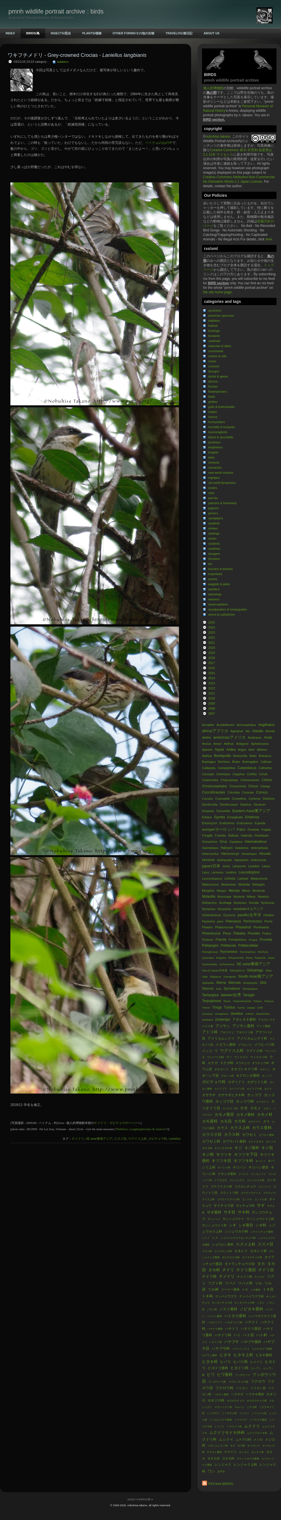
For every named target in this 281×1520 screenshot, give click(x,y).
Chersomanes (250, 780)
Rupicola (260, 957)
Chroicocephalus (214, 786)
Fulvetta (220, 835)
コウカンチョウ (245, 1186)
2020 (211, 647)
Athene (262, 749)
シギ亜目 (246, 1225)
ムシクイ (226, 1439)
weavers (213, 599)
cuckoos (213, 366)
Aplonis (207, 749)
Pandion (268, 915)
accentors (214, 310)
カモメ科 (265, 1114)
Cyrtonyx (255, 798)
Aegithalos (266, 725)
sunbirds (214, 543)
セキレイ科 (258, 1251)
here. (269, 239)
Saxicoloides (209, 964)
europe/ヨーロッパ (218, 829)
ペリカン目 (258, 1388)
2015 (211, 673)
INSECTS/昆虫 (61, 33)
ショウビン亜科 (223, 1244)
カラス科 (232, 1134)
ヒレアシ (256, 1368)
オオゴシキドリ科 (244, 1069)
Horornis (208, 860)
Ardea (230, 750)
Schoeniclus (227, 964)
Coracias (248, 792)
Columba (234, 792)
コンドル (247, 1199)
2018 (211, 658)
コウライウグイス (251, 1193)
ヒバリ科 (240, 1362)
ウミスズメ (241, 1057)
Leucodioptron (249, 872)
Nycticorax (268, 902)
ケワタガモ (220, 1180)
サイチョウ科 (245, 1205)
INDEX (10, 33)
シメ (215, 1237)
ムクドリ (252, 1426)
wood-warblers (218, 604)
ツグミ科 (215, 1283)
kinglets (213, 452)
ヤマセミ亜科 (214, 1452)
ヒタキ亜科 (263, 1355)
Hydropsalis (224, 860)
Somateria (229, 976)
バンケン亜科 (214, 1316)
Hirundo (265, 854)
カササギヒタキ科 (231, 1095)
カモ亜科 (210, 1121)
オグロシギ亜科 (248, 1076)
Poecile (221, 940)
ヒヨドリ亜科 (218, 1368)
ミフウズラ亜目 (258, 1419)
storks (212, 538)
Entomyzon (209, 823)
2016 (211, 668)
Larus (205, 872)
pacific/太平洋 (249, 915)
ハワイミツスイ (241, 1348)
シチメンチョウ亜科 (261, 1231)
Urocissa (207, 1013)
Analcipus (255, 737)
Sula (218, 988)
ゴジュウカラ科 (255, 1180)
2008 (211, 708)
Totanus (269, 1001)
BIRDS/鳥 (33, 33)
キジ (238, 1148)
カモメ (255, 1108)
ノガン (260, 1302)
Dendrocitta (209, 804)
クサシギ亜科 (227, 1173)
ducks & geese (218, 376)
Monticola (258, 890)
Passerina (208, 921)
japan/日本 (211, 866)
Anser (217, 743)
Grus (223, 842)
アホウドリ (227, 1032)
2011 (211, 693)
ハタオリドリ (215, 1322)
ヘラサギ (237, 1394)
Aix (248, 731)
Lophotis (242, 878)
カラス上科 (240, 1128)
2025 (211, 622)
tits (210, 563)
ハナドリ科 (215, 1342)
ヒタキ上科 (243, 1355)
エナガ (213, 1063)
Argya (242, 749)
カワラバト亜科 (234, 1141)
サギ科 (244, 1212)
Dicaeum (260, 804)
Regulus (221, 957)
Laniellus (253, 866)
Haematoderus (256, 842)
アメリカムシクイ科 (252, 1038)
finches (213, 386)
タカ (261, 1264)
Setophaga (255, 970)
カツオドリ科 (230, 1108)
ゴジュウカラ (236, 1180)
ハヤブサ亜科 (251, 1342)
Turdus (229, 1007)
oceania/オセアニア (248, 909)
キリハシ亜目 (258, 1167)
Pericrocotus (253, 921)
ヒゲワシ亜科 (209, 1355)
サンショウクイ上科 (260, 1219)
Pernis (268, 921)
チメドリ (227, 1276)
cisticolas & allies (219, 346)
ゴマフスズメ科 (221, 1186)
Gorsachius (209, 841)
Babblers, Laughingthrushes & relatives (141, 1129)
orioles (212, 487)
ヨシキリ (244, 1452)
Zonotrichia (262, 1013)
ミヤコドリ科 (234, 1426)
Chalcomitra (210, 780)
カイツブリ (220, 1088)
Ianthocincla (258, 860)
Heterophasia (259, 848)
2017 (211, 663)
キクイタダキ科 (223, 1148)
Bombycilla (222, 756)
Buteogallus (250, 761)
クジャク (244, 1174)
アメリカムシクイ (221, 1038)
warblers (214, 589)
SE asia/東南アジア (253, 964)
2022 (211, 637)
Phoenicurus (211, 933)
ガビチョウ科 (214, 1082)
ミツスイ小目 (259, 1413)
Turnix (241, 1007)
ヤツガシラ (253, 1445)
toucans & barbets (220, 569)
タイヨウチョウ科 (252, 1257)
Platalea (239, 933)
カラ (266, 1121)
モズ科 (241, 1445)
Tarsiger (249, 995)
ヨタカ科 (228, 1458)
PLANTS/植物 (91, 33)
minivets (213, 462)
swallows (214, 548)
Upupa (251, 1007)
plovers (213, 513)
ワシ (211, 1471)
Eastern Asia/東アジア (251, 811)
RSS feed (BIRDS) (220, 1483)
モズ (232, 1445)
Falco (241, 829)
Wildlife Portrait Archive (220, 141)
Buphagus (209, 761)
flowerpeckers (217, 391)
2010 (211, 698)
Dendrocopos (229, 804)
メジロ (258, 1439)
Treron (206, 1007)
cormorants (215, 351)
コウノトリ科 (229, 1192)
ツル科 (213, 1289)
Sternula (234, 983)
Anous (206, 743)
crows (212, 361)
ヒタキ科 (210, 1362)
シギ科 (260, 1225)
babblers (214, 320)
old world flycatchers (222, 482)
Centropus (223, 774)
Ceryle (263, 774)
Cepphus (238, 774)
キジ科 (208, 1154)
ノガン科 (212, 1309)
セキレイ (241, 1251)
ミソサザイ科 (229, 1413)
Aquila (219, 750)
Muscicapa (224, 896)
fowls (211, 396)
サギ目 (229, 1212)
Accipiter (208, 725)
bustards (214, 335)
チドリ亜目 (246, 1270)
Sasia (271, 957)
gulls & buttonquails (221, 406)
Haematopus (210, 848)
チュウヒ (260, 1276)
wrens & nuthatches (221, 614)
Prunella (266, 940)
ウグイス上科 (232, 1051)
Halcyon (227, 848)
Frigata (266, 829)
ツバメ (230, 1283)
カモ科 (240, 1121)
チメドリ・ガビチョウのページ (115, 1123)
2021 (211, 642)
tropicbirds (215, 574)
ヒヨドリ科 (239, 1368)
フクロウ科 (224, 1388)
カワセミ (249, 1134)
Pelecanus (233, 921)
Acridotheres (225, 725)
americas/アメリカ (229, 737)
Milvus (246, 890)
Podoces (207, 939)
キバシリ (260, 1161)
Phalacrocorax (224, 927)
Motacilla (208, 896)
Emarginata (235, 817)
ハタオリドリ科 (234, 1322)
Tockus (257, 1001)
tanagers (214, 553)
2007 (211, 713)
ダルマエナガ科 (231, 1257)
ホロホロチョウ (235, 1400)
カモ (244, 1108)
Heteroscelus (210, 853)
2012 (211, 688)
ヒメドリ (256, 1361)
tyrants (212, 579)
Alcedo (270, 731)
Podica (266, 933)
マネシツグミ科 (223, 1407)
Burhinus (224, 761)
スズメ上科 (245, 1244)
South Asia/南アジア (255, 976)
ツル (258, 1283)
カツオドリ (262, 1101)
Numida (254, 902)
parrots (213, 498)
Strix (263, 983)
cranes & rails (217, 356)
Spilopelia (208, 982)
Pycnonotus (228, 952)
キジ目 (267, 1148)
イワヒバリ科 (264, 1045)
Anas (268, 737)
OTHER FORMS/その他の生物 (134, 33)
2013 (211, 683)
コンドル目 (260, 1199)
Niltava (251, 896)
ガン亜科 (207, 1088)
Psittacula (229, 945)
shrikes (213, 528)
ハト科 (261, 1335)
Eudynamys (244, 823)
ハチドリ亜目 (251, 1329)
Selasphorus (238, 970)
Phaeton (207, 927)
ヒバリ (225, 1362)
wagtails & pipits (219, 584)
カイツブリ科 (254, 1088)
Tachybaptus (250, 988)
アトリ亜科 (264, 1026)
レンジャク (222, 1465)
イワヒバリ (245, 1044)
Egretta (219, 817)
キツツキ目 (221, 1161)
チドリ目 (266, 1270)
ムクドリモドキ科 (257, 1433)
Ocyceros (229, 915)
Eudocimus (226, 823)
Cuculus (207, 798)
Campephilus (226, 768)
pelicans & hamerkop (222, 503)
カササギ (209, 1095)
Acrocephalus (246, 725)
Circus (253, 786)
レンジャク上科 (245, 1465)
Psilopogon (210, 945)
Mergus (221, 890)
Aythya (207, 755)
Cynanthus (239, 798)
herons (212, 417)
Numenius (240, 902)
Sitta (204, 976)
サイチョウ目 (224, 1206)
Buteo (236, 761)
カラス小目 (212, 1134)
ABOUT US (211, 33)
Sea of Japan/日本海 (214, 970)
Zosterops (223, 1019)
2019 (211, 652)
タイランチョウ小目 (240, 1264)
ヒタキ (225, 1355)
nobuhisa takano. (218, 136)
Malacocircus (210, 884)
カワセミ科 (211, 1141)
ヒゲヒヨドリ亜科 (262, 1348)
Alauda (257, 731)
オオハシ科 (227, 1075)
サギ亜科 (214, 1212)
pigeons (213, 508)
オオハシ (265, 1069)
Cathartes (265, 768)
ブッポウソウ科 (217, 1381)
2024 (211, 627)
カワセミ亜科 (266, 1135)
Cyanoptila (222, 798)
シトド (206, 1238)
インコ (207, 1051)
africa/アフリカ (215, 731)
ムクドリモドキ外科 (227, 1432)
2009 (211, 703)
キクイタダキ (256, 1141)
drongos (213, 371)
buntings (214, 330)
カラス (222, 1128)
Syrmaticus (231, 989)
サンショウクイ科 (214, 1225)
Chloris (267, 780)
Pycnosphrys (247, 951)
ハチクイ (251, 1322)
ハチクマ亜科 (215, 1328)
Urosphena (222, 1013)
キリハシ (239, 1167)
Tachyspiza (210, 995)
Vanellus (236, 1014)
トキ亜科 (255, 1289)
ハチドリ (232, 1329)
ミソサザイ (213, 1413)
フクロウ (258, 1381)
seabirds (214, 523)
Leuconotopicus (212, 878)
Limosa (230, 878)
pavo (220, 921)
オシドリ (267, 1075)
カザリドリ (236, 1082)
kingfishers (215, 447)
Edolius (207, 817)
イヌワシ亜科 (226, 1045)
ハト (237, 1335)
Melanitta (244, 884)
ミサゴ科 (252, 1407)
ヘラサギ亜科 (255, 1394)
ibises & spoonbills (220, 437)
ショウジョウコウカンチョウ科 (238, 1238)
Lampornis (239, 866)
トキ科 (207, 1296)
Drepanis (208, 811)
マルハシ (239, 1407)
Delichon (269, 798)
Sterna (221, 983)
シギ (232, 1225)
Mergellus (208, 890)
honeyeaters (216, 422)
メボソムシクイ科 (218, 1445)
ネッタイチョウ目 (222, 1302)
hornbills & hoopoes (221, 427)
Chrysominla (237, 786)
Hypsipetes (241, 860)
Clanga (265, 786)
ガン (272, 1082)
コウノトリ (264, 1186)
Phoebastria (261, 927)
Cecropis (208, 774)
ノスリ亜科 (228, 1309)
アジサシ (223, 1026)
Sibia (268, 970)
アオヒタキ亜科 (244, 1019)
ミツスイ (244, 1413)
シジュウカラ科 (236, 1231)
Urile (260, 1007)
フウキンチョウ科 (238, 1381)
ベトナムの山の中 (158, 143)
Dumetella (223, 811)
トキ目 (268, 1289)
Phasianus (243, 927)
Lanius (266, 866)
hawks (212, 411)
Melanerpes (229, 884)
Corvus (262, 792)
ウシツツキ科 (215, 1057)
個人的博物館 (213, 88)
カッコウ (254, 1095)
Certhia (252, 774)
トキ (245, 1289)
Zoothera (208, 1019)
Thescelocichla (242, 1001)
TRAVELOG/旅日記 (179, 33)
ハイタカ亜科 (235, 1316)
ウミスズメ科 (258, 1057)
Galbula (233, 835)
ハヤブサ (231, 1342)
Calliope (265, 761)
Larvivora (217, 872)
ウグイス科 (254, 1051)
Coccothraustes (213, 792)
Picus (227, 933)
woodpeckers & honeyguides (227, 609)
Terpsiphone (211, 1001)
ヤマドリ (230, 1452)
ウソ (229, 1057)
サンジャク (214, 1219)
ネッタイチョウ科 (244, 1302)
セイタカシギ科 (223, 1251)
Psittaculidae (248, 945)
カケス (268, 1088)
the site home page (217, 292)
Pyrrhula (263, 951)
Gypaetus (236, 841)
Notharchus (209, 902)
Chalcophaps (229, 780)
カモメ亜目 (224, 1114)
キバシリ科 (224, 1167)
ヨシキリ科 (257, 1452)
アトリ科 (210, 1032)
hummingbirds (217, 432)
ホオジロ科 (216, 1400)
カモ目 (226, 1121)
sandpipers (215, 518)
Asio (251, 749)
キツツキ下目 (246, 1154)
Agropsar (236, 731)
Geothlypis (261, 835)
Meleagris (258, 884)
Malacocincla (259, 878)
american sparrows (221, 315)
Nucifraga (225, 902)
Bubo (253, 755)
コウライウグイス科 (228, 1199)
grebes (212, 401)
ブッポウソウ (242, 1375)
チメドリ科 (244, 1276)
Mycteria (239, 896)
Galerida (246, 835)
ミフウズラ (240, 1419)
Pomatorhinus (237, 939)
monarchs (214, 467)
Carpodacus (246, 768)
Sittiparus (215, 976)
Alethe (206, 737)
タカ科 (214, 1270)
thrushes (214, 558)
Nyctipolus (209, 909)
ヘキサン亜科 (221, 1394)
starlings (213, 533)
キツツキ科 (243, 1161)
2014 (211, 678)
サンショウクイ (233, 1219)
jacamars (214, 442)
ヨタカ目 (213, 1458)
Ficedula (253, 829)
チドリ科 (209, 1276)
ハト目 (248, 1335)
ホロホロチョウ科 (257, 1400)
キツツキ (224, 1154)
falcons (213, 381)
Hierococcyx (230, 854)
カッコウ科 (245, 1101)
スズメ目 (265, 1244)
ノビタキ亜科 (251, 1309)
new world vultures (220, 472)
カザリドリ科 (257, 1082)
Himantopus (249, 853)
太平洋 (221, 1471)
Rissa (249, 957)
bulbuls (213, 325)
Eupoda (260, 823)
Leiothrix (231, 872)
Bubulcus (265, 755)
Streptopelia (250, 982)
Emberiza (252, 817)
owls (211, 493)
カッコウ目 (224, 1101)
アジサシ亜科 (243, 1026)
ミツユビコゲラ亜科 (220, 1419)
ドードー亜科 (230, 1289)
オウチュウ (243, 1063)
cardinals (214, 341)
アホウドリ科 (244, 1032)
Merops (234, 891)
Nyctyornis (224, 909)
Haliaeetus (241, 848)
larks (211, 457)
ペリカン (242, 1388)
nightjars (214, 477)
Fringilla (207, 835)
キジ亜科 (251, 1148)
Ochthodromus (211, 915)
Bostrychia (240, 755)
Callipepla (208, 768)
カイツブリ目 (236, 1088)
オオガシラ (221, 1069)
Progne (253, 939)
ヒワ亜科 (225, 1375)
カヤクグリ (254, 1121)
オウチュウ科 (260, 1063)
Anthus (229, 743)
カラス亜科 (262, 1128)
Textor (227, 1001)
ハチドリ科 (222, 1335)
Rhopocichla (236, 957)
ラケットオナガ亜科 (248, 1458)
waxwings (214, 594)
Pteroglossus (210, 951)
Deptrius (245, 804)
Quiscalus (208, 957)
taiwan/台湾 (231, 995)
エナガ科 (227, 1063)
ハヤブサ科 (221, 1348)
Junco (226, 866)
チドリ (228, 1270)
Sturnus (208, 989)
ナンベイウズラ (226, 1296)
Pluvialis (254, 933)
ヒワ (211, 1375)
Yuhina (249, 1013)
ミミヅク (219, 1426)
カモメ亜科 (245, 1114)
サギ (261, 1205)
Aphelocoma (260, 743)
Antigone (242, 743)
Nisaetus (263, 896)
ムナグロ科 (243, 1439)
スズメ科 (207, 1251)
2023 (211, 632)
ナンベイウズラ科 (251, 1296)
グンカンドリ (258, 1174)
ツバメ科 (245, 1283)
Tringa (216, 1007)
